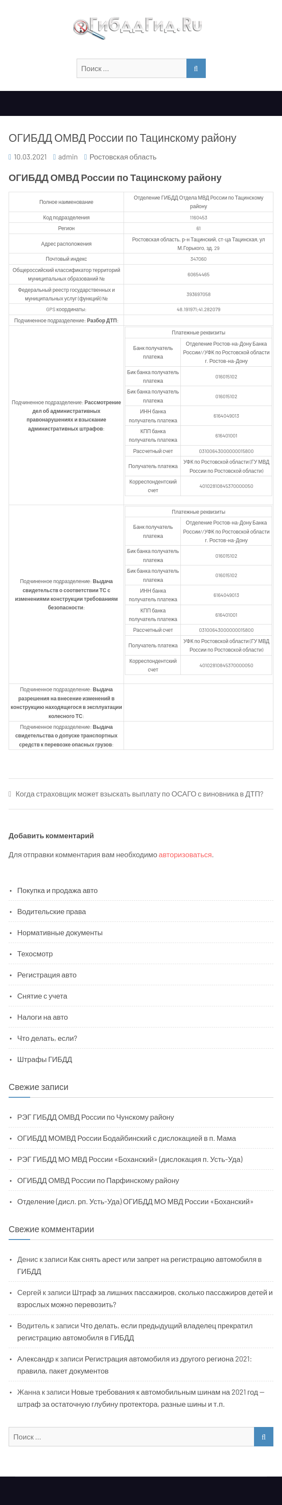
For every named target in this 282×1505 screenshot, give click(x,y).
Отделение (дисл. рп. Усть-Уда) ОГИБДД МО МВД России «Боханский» (135, 1201)
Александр (35, 1358)
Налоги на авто (42, 1016)
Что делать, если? (47, 1038)
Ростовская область (123, 156)
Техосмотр (35, 953)
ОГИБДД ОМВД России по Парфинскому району (98, 1180)
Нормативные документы (60, 932)
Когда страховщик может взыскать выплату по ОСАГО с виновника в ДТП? (139, 794)
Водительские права (51, 911)
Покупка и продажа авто (57, 890)
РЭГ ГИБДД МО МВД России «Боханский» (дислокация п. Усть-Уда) (129, 1159)
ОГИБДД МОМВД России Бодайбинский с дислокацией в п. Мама (126, 1137)
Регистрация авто (47, 974)
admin (68, 156)
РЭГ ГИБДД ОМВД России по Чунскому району (95, 1116)
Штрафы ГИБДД (44, 1059)
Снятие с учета (42, 995)
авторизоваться (185, 854)
